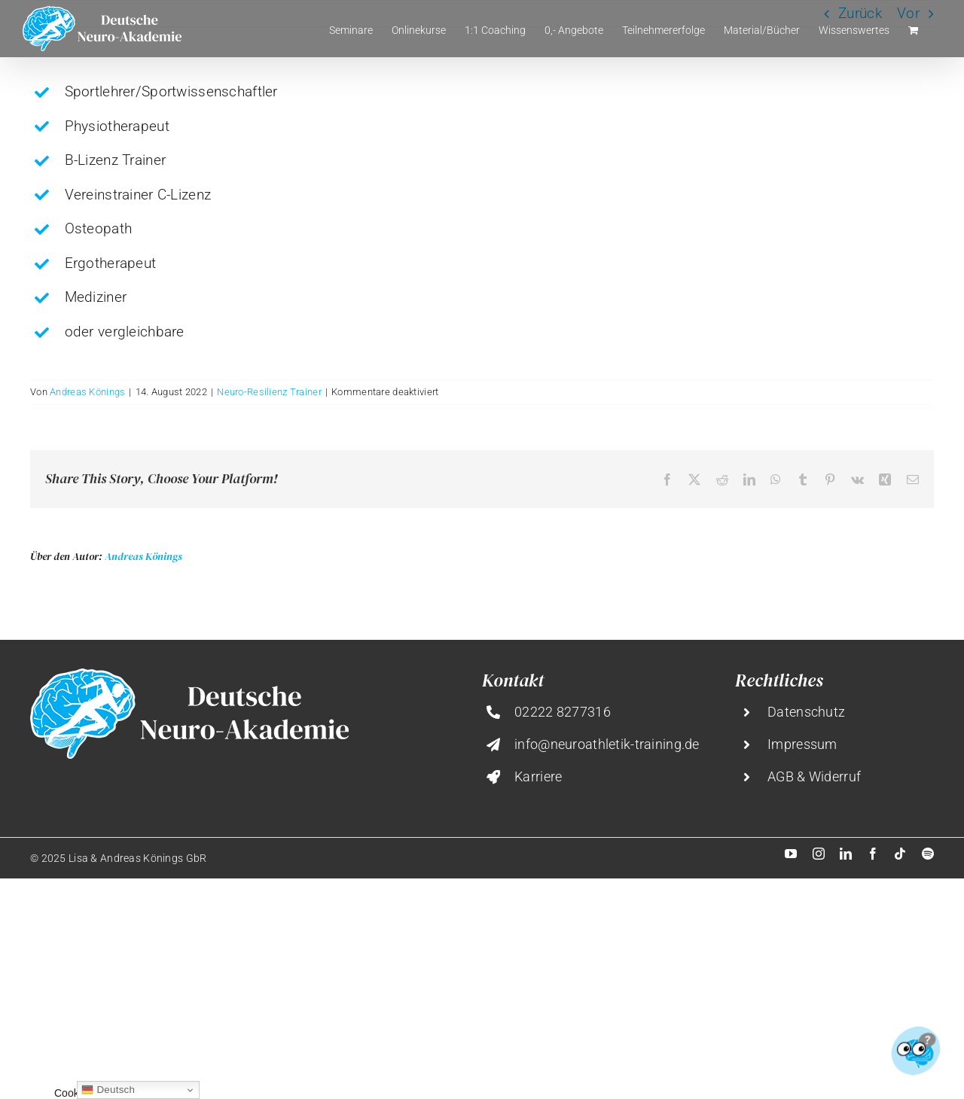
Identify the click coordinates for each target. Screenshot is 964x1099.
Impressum (802, 744)
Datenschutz (806, 712)
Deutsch (108, 1090)
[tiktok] (900, 854)
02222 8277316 (562, 712)
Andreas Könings (87, 391)
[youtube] (791, 854)
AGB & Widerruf (814, 776)
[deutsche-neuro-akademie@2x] (189, 675)
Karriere (538, 776)
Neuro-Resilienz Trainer (269, 391)
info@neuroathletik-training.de (607, 744)
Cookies (73, 1093)
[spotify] (928, 854)
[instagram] (819, 854)
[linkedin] (846, 854)
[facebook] (873, 854)
